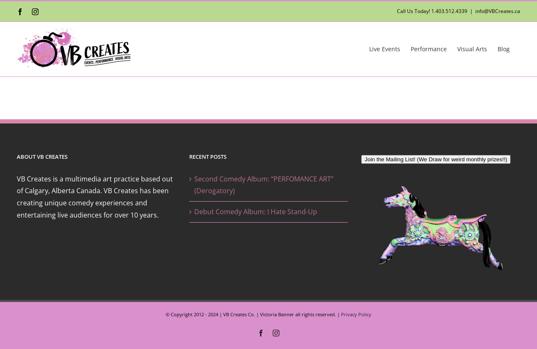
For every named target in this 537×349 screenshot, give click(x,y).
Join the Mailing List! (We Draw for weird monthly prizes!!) (436, 159)
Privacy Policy (356, 314)
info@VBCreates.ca (497, 11)
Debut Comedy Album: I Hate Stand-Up (255, 211)
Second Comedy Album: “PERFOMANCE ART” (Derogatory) (264, 185)
